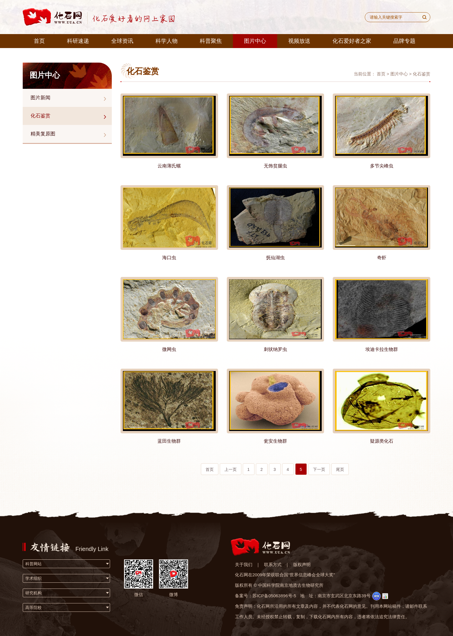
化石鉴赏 (40, 116)
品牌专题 (404, 41)
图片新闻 (40, 97)
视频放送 (299, 41)
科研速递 (78, 41)
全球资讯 (122, 41)
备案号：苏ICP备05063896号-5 (265, 595)
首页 (39, 41)
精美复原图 (43, 134)
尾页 (340, 469)
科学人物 (166, 41)
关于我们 (243, 564)
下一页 (319, 469)
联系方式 (273, 564)
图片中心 (255, 41)
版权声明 (302, 564)
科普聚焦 (211, 41)
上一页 (230, 469)
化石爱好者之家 (351, 41)
